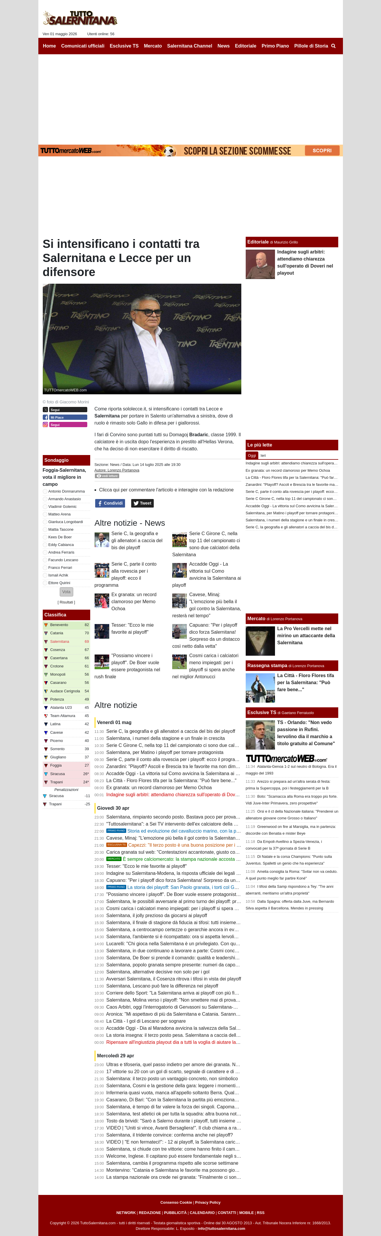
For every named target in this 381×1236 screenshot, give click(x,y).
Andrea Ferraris (61, 552)
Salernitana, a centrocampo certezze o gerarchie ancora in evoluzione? (180, 929)
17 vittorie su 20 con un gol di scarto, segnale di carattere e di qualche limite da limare (195, 1071)
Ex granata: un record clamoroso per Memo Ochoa (134, 601)
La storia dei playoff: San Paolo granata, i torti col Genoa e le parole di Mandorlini (201, 887)
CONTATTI (227, 1212)
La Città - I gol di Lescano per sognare (146, 1021)
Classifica (55, 614)
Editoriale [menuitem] (246, 45)
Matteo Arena (59, 514)
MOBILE (246, 1212)
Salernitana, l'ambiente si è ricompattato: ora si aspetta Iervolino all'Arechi (182, 936)
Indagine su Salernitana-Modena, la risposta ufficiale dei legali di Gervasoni (184, 873)
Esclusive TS (261, 712)
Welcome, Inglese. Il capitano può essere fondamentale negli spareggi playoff (186, 1156)
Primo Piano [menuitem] (275, 45)
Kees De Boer (60, 537)
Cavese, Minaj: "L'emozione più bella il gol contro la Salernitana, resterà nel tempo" (192, 838)
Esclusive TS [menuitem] (124, 45)
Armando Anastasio (64, 499)
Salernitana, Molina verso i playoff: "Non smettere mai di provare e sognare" (185, 999)
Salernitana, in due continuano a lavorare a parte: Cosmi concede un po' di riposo (191, 950)
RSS (260, 1212)
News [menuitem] (224, 45)
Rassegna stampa (267, 665)
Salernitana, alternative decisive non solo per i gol (157, 971)
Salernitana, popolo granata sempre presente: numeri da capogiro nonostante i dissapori (198, 964)
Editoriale (258, 241)
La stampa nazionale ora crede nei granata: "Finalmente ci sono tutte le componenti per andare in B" (210, 1177)
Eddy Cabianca (61, 544)
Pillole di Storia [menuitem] (311, 45)
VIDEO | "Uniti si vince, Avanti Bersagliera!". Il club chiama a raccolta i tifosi (184, 1127)
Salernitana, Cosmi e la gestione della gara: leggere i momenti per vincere (183, 1085)
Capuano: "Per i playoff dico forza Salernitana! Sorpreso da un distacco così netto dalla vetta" (203, 880)
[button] (66, 591)
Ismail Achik (58, 575)
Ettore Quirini (59, 583)
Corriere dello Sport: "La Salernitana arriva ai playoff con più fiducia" (176, 992)
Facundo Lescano (63, 560)
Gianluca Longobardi (65, 522)
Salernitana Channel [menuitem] (189, 45)
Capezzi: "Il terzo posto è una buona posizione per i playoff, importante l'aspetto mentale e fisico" (217, 845)
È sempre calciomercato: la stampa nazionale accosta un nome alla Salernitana (197, 859)
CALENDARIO (202, 1212)
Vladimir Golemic (62, 506)
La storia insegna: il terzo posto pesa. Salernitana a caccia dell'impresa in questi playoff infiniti (203, 1035)
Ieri (263, 455)
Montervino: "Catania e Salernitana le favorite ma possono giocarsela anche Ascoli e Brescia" (203, 1170)
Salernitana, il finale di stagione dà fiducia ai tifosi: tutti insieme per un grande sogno (193, 922)
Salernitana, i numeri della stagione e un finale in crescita (165, 738)
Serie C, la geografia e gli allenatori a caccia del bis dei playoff (137, 540)
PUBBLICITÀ (175, 1212)
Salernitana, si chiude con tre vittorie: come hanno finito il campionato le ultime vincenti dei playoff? (209, 1149)
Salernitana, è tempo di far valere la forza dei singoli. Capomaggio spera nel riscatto (193, 1106)
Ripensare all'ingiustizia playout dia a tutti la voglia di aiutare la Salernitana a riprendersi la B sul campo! (214, 1042)
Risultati (66, 602)
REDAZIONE (150, 1212)
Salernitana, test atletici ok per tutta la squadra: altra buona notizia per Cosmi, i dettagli (196, 1113)
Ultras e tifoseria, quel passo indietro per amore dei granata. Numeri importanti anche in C (199, 1064)
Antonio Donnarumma (66, 491)
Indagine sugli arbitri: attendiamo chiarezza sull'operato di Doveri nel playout (185, 794)
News (114, 464)
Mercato (256, 618)
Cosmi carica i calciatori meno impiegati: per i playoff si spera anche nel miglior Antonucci (198, 908)
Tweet (142, 503)
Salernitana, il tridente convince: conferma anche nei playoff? (169, 1134)
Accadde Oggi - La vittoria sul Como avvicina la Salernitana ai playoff (177, 773)
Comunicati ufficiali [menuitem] (83, 45)
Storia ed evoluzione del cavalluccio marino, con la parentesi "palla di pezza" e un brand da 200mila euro (225, 830)
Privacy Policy (208, 1202)
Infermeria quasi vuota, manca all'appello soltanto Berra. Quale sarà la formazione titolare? (200, 1092)
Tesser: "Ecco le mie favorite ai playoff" (146, 866)
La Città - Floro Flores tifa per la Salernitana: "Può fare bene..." (171, 780)
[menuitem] (333, 46)
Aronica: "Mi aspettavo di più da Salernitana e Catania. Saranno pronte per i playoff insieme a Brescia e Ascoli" (221, 1014)
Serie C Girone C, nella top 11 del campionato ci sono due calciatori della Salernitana (194, 745)
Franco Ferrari (60, 567)
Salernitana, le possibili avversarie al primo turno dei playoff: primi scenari (182, 901)
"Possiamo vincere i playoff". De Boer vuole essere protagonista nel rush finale (187, 894)
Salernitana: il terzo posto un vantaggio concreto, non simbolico (172, 1078)
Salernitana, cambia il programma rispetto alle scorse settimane (172, 1163)
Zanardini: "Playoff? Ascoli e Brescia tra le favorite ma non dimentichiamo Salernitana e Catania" (206, 766)
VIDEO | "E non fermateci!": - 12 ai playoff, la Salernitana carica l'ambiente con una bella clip (202, 1141)
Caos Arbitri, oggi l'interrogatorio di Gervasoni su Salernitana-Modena (178, 1007)
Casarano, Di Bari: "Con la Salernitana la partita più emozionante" (174, 1099)
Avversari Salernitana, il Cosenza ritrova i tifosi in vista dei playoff (173, 978)
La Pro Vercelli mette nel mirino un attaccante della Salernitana (306, 635)
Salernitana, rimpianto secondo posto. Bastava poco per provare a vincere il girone (192, 816)
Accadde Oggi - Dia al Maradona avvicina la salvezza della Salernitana (179, 1028)
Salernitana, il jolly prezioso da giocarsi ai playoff (156, 915)
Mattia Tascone (61, 529)
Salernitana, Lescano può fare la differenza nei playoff (162, 985)
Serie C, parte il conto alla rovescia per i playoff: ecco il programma (175, 759)
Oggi (252, 455)
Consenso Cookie (176, 1202)
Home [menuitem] (49, 45)
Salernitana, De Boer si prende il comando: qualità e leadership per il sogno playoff (192, 957)
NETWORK (126, 1212)
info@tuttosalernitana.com (221, 1228)
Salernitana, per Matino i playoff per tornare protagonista (164, 752)
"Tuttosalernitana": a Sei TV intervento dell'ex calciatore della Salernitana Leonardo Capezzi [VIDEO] (210, 823)
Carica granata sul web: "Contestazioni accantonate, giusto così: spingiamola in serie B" (197, 852)
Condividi (110, 503)
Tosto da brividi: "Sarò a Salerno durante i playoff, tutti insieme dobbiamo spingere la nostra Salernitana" (214, 1120)
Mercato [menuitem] (153, 45)
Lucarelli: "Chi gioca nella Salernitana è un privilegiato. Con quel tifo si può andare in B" (197, 943)
